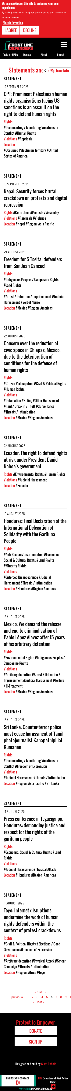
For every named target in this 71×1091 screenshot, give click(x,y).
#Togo (41, 972)
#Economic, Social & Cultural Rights (28, 852)
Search (60, 55)
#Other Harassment (46, 400)
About (44, 55)
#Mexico (21, 308)
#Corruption (21, 212)
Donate (27, 55)
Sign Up (35, 1042)
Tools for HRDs (10, 55)
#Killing (27, 400)
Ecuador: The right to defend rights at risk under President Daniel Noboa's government (35, 459)
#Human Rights (25, 133)
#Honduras (23, 588)
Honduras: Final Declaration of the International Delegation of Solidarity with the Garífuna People (35, 530)
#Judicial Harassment (32, 479)
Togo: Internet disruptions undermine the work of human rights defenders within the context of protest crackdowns (32, 920)
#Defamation (12, 400)
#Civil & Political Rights (50, 383)
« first (38, 992)
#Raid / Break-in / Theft (19, 406)
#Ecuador (22, 485)
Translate (62, 70)
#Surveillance (45, 406)
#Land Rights (12, 285)
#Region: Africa (26, 972)
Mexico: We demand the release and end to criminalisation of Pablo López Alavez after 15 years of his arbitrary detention (34, 633)
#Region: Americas (40, 308)
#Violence (39, 218)
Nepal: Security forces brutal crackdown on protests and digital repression (35, 198)
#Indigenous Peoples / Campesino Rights (31, 279)
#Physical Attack (45, 869)
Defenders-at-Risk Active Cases (53, 1080)
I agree (11, 30)
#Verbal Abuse (30, 302)
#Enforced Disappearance (21, 577)
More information (13, 22)
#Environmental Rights (28, 474)
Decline (29, 30)
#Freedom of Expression (31, 766)
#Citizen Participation (18, 383)
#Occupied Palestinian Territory (25, 150)
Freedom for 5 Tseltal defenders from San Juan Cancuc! (33, 262)
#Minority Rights (15, 565)
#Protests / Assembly (44, 212)
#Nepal (20, 223)
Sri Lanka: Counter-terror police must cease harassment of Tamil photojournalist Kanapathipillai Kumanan (33, 736)
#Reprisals (25, 138)
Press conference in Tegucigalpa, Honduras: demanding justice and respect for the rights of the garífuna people (35, 828)
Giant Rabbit (48, 1064)
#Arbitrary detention (17, 674)
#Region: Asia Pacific (40, 223)
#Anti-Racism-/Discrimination (23, 554)
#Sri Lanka (52, 783)
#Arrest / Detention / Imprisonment (27, 296)
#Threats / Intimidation (19, 412)
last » (40, 1002)
